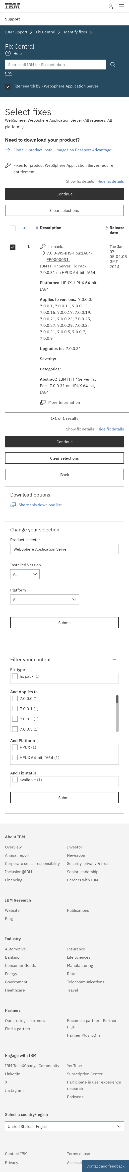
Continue (65, 193)
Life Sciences (78, 957)
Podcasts (75, 1096)
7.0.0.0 (26, 698)
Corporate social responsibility (32, 863)
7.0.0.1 (26, 708)
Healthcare (15, 990)
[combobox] (25, 574)
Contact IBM (16, 1153)
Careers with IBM (82, 879)
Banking (12, 957)
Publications (78, 910)
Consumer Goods (20, 965)
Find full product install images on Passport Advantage (62, 149)
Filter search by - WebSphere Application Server (55, 86)
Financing (13, 879)
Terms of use (78, 1153)
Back (64, 474)
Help (17, 53)
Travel (72, 990)
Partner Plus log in (83, 1035)
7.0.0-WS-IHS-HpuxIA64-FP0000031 (69, 256)
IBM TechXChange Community (32, 1065)
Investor (74, 846)
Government (16, 981)
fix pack (26, 676)
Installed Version (25, 564)
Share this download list (40, 504)
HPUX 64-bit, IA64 (36, 757)
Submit (64, 622)
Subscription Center (85, 1073)
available (28, 779)
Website (12, 910)
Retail (72, 973)
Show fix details (80, 181)
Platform (18, 589)
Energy (11, 973)
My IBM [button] (111, 8)
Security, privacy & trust (88, 863)
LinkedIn (12, 1073)
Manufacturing (80, 965)
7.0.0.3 (26, 718)
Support (12, 18)
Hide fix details (110, 181)
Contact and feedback (105, 1166)
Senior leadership (82, 871)
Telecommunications (85, 981)
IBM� (12, 6)
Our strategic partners (25, 1020)
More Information (64, 402)
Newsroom (76, 855)
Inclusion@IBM (18, 871)
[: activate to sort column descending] (28, 230)
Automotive (15, 948)
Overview (13, 846)
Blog (9, 918)
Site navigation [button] (121, 8)
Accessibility (78, 1162)
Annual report (17, 855)
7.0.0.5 (26, 729)
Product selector (25, 539)
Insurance (76, 948)
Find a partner (17, 1028)
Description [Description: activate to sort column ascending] (51, 227)
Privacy (11, 1162)
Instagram (14, 1090)
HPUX (25, 747)
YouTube (74, 1065)
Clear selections (64, 210)
